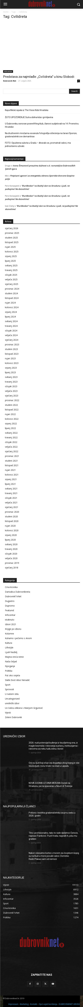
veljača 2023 (11, 390)
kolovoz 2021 (11, 474)
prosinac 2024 (12, 288)
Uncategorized (12, 698)
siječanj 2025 (11, 284)
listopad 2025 (11, 242)
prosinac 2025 (12, 232)
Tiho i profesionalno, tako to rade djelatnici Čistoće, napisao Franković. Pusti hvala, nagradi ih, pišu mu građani (53, 836)
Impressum (13, 1004)
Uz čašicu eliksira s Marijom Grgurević (24, 707)
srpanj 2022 (11, 423)
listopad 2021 (11, 465)
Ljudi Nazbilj (11, 652)
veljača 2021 (11, 502)
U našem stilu (12, 694)
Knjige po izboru (13, 628)
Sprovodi (9, 689)
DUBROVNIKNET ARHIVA (69, 1004)
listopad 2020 (11, 521)
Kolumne (9, 633)
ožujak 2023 (11, 386)
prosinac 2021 (12, 456)
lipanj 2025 (10, 260)
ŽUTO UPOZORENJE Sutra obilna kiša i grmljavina (29, 117)
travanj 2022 (11, 437)
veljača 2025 (11, 279)
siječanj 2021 (11, 507)
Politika (8, 670)
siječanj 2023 (11, 395)
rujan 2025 (10, 246)
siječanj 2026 (11, 228)
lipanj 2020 (10, 539)
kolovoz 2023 (11, 363)
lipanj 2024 (10, 316)
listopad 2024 (11, 298)
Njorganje (10, 666)
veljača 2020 (11, 558)
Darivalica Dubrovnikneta (17, 591)
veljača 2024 (11, 335)
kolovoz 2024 (11, 307)
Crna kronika (11, 587)
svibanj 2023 (11, 377)
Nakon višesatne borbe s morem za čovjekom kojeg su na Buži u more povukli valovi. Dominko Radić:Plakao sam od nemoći (54, 856)
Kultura (8, 642)
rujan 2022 (10, 414)
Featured (9, 610)
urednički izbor (12, 703)
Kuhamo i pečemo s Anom (18, 638)
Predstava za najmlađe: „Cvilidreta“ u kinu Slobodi (38, 77)
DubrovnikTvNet (13, 596)
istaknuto (9, 619)
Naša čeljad (11, 661)
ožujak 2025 (11, 274)
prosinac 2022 (12, 400)
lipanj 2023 (10, 372)
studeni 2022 (11, 404)
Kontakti (33, 1004)
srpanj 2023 (11, 367)
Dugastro (9, 601)
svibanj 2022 (11, 432)
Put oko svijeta (12, 675)
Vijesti (8, 712)
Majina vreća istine (14, 656)
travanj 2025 (11, 270)
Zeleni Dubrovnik (13, 717)
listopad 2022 (11, 409)
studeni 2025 (11, 237)
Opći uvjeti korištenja (48, 1004)
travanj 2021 (11, 493)
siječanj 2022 (11, 451)
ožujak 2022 (11, 442)
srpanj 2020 (11, 535)
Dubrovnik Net (9, 81)
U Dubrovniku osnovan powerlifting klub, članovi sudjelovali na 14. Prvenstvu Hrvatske (42, 125)
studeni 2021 (11, 460)
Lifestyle (9, 647)
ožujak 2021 (11, 497)
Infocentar (8, 71)
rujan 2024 (10, 302)
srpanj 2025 (11, 256)
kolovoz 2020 (11, 530)
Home (6, 12)
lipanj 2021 (10, 483)
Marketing (24, 1004)
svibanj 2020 (11, 544)
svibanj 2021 (11, 488)
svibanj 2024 (11, 321)
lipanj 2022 (10, 428)
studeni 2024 (11, 293)
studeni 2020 (11, 516)
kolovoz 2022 (11, 418)
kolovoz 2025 (11, 251)
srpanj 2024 (11, 311)
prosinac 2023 (12, 344)
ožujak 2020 (11, 553)
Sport (7, 684)
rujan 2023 (10, 358)
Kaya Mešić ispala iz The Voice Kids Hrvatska (26, 110)
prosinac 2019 (12, 562)
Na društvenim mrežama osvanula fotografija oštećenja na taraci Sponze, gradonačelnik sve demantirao (41, 135)
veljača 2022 (11, 446)
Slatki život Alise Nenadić (17, 680)
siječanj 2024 (11, 339)
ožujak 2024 (11, 330)
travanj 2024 (11, 325)
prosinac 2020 (12, 511)
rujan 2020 (10, 525)
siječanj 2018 (11, 567)
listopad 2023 (11, 353)
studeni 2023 (11, 349)
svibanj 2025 (11, 265)
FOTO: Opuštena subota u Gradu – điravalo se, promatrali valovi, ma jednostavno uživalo (38, 144)
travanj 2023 (11, 381)
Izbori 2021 (10, 624)
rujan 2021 (10, 469)
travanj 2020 (11, 548)
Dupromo (10, 605)
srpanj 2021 (11, 479)
